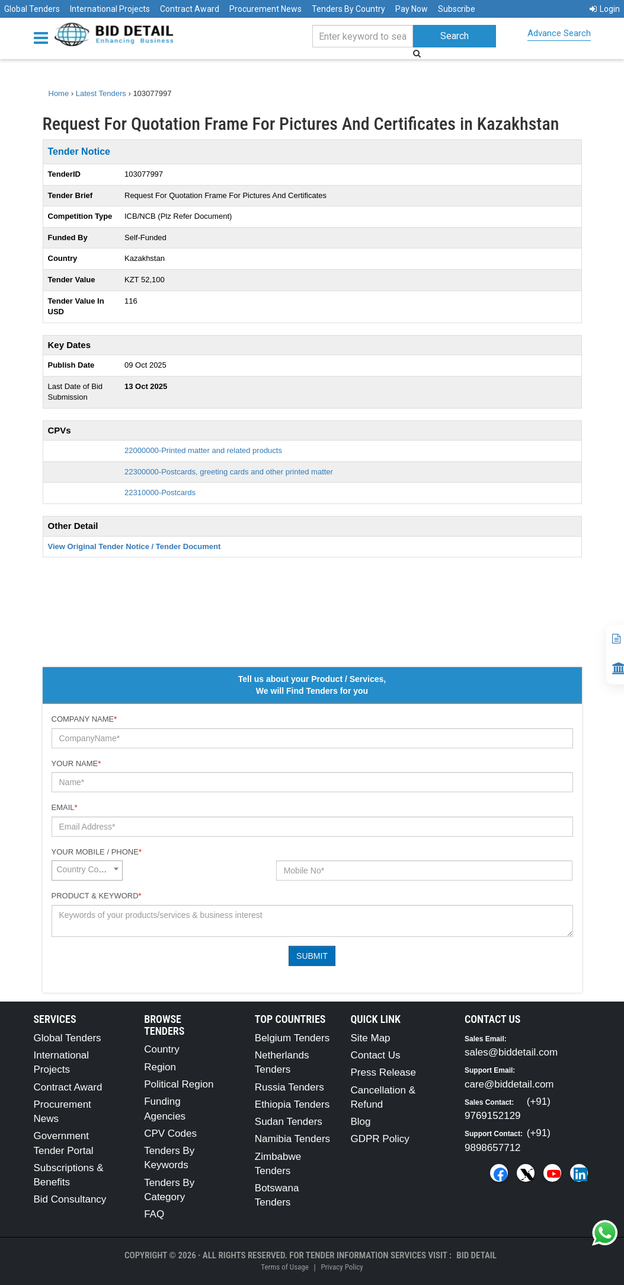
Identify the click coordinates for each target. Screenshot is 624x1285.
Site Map (370, 1038)
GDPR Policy (379, 1138)
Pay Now (411, 9)
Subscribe (456, 9)
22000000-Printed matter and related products (203, 450)
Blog (360, 1121)
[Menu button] (44, 37)
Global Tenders (32, 9)
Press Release (383, 1072)
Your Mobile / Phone (97, 851)
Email (65, 807)
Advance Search (559, 33)
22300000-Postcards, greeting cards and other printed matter (228, 471)
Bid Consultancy (70, 1199)
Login (605, 9)
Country (162, 1049)
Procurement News (265, 9)
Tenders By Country (348, 9)
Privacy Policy (342, 1266)
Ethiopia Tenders (292, 1104)
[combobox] (87, 870)
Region (160, 1067)
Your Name (76, 763)
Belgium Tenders (292, 1038)
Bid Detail (476, 1255)
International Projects (110, 9)
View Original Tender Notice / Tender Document (134, 546)
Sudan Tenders (288, 1121)
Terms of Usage (284, 1266)
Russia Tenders (289, 1087)
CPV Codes (170, 1133)
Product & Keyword (97, 895)
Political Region (178, 1084)
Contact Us (375, 1055)
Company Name (84, 719)
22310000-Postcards (160, 492)
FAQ (154, 1214)
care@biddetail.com (509, 1084)
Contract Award (189, 9)
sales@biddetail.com (511, 1052)
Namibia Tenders (292, 1138)
